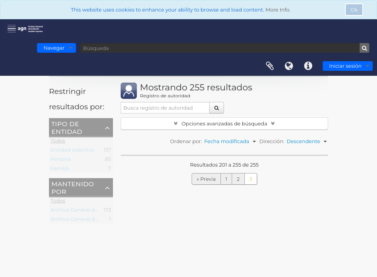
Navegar (54, 48)
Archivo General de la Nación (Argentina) (101, 211)
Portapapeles (269, 66)
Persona (60, 160)
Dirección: (271, 141)
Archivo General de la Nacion (86, 220)
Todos (57, 142)
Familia (59, 170)
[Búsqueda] (224, 48)
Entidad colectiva (72, 151)
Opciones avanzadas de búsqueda (224, 123)
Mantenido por (72, 187)
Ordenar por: (186, 141)
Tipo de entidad (66, 127)
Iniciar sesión (345, 66)
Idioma (289, 66)
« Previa (206, 179)
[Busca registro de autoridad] (165, 107)
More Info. (278, 10)
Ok (354, 10)
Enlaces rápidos (308, 66)
